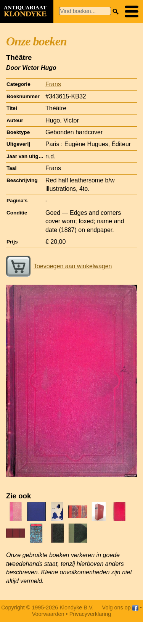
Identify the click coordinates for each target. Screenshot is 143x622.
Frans (53, 84)
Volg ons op (120, 607)
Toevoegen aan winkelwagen (59, 266)
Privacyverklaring (90, 614)
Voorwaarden (48, 614)
